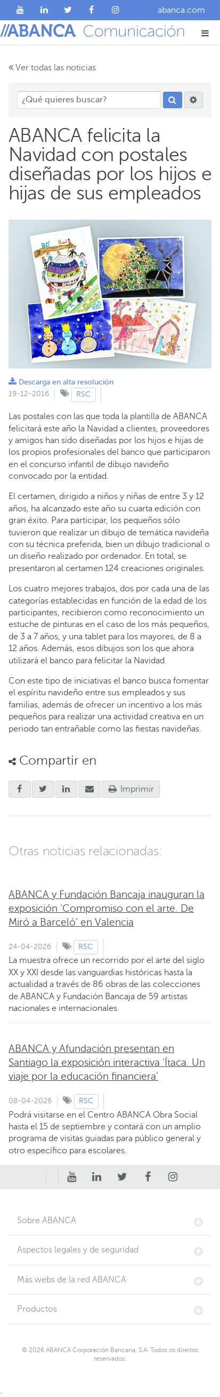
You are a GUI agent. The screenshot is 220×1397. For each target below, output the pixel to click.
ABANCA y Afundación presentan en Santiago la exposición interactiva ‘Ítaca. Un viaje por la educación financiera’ (107, 1062)
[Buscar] (172, 100)
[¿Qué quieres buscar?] (89, 100)
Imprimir (131, 789)
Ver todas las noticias (52, 68)
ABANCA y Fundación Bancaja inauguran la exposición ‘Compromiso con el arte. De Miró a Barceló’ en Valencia (107, 908)
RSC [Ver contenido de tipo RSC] (83, 394)
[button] (205, 33)
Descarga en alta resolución (61, 382)
